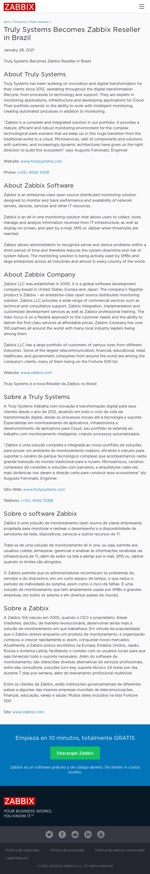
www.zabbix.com (36, 373)
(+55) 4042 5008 (33, 172)
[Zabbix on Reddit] (75, 834)
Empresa (20, 22)
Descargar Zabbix (75, 753)
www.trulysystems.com (41, 161)
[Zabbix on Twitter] (49, 834)
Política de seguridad (22, 850)
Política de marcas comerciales (119, 850)
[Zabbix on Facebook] (62, 834)
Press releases (39, 22)
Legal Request (17, 858)
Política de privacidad (67, 850)
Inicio (7, 22)
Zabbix (19, 7)
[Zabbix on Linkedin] (88, 834)
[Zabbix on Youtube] (101, 834)
